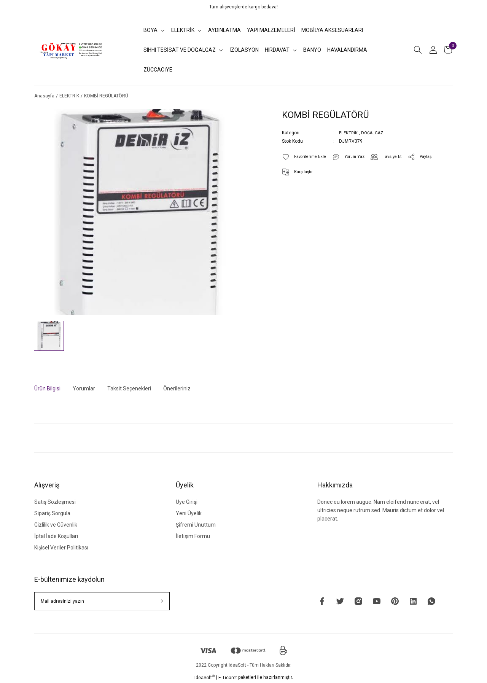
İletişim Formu (193, 536)
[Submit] (160, 601)
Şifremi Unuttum (196, 525)
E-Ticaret (227, 677)
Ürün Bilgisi (47, 388)
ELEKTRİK (349, 132)
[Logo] (71, 50)
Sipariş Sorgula (52, 513)
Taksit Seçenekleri (129, 388)
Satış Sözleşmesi (55, 502)
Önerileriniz (177, 388)
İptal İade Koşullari (56, 536)
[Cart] (448, 50)
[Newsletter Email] (102, 601)
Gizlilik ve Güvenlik (55, 525)
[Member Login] (433, 50)
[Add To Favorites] (306, 157)
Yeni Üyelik (189, 513)
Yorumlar (84, 388)
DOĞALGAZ (374, 132)
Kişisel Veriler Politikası (61, 547)
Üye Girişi (186, 502)
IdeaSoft (204, 677)
